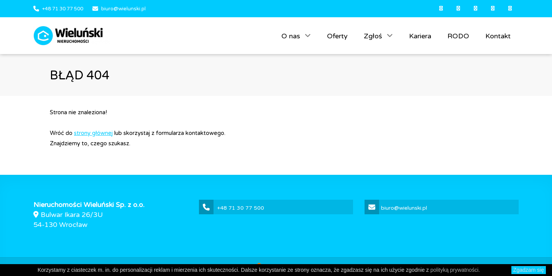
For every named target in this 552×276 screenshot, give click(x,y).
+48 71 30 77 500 (62, 9)
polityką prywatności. (455, 270)
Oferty (337, 36)
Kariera (420, 36)
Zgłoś (374, 36)
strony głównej (93, 133)
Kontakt (498, 36)
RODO (458, 36)
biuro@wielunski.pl (123, 9)
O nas (291, 36)
